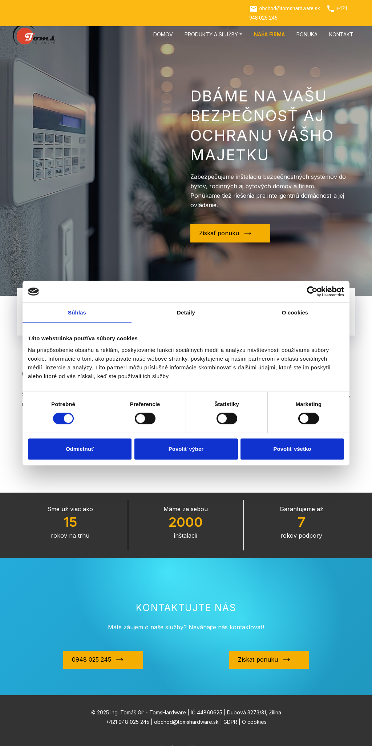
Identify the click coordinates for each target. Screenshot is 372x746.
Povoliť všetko (292, 449)
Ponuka (307, 34)
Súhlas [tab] (77, 312)
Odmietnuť (80, 449)
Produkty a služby (211, 34)
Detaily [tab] (186, 312)
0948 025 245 (91, 651)
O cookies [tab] (295, 312)
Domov (163, 34)
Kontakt (341, 34)
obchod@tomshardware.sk (289, 8)
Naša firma (269, 34)
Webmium (201, 739)
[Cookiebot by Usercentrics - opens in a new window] (312, 291)
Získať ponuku (219, 233)
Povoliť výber (186, 449)
